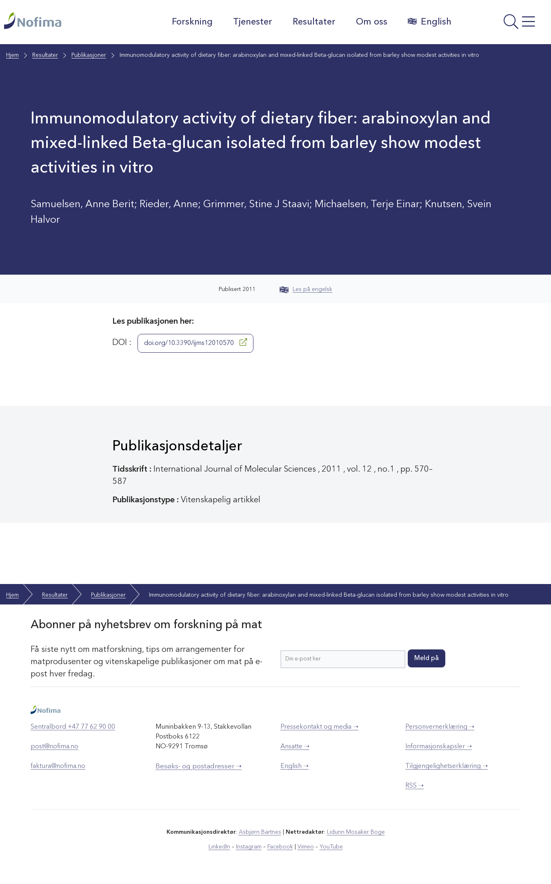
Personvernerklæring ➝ (439, 727)
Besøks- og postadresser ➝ (199, 766)
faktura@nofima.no (58, 766)
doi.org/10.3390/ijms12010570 (195, 342)
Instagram (249, 847)
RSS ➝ (414, 786)
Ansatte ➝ (294, 746)
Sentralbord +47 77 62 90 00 (73, 727)
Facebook (280, 847)
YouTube (331, 847)
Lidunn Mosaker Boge (356, 832)
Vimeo (306, 847)
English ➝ (294, 766)
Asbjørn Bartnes (260, 832)
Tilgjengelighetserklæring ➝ (446, 766)
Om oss (371, 22)
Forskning (192, 22)
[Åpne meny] (503, 24)
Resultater (314, 22)
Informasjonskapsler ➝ (438, 746)
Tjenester (252, 22)
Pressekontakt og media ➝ (319, 727)
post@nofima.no (54, 746)
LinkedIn (219, 847)
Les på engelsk (306, 289)
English (429, 22)
